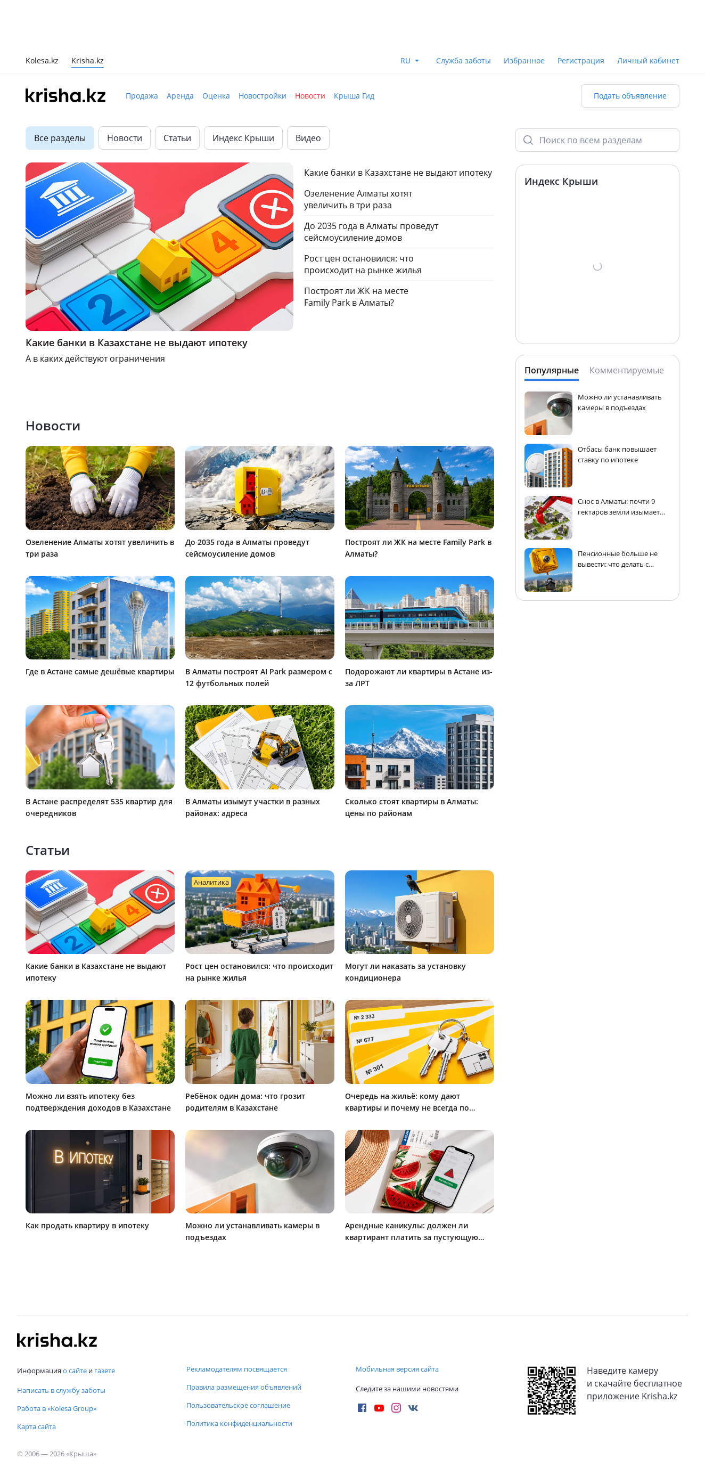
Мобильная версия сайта (397, 1369)
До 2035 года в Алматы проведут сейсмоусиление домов (371, 231)
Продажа (142, 96)
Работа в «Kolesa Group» (56, 1408)
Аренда (180, 96)
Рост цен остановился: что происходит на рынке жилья (363, 264)
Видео (308, 138)
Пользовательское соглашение (238, 1405)
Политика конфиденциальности (239, 1423)
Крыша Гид (354, 96)
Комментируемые (626, 370)
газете (104, 1370)
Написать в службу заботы (61, 1390)
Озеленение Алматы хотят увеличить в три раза (358, 199)
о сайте (75, 1370)
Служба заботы (463, 60)
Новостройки (262, 96)
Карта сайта (36, 1426)
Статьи (177, 138)
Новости (310, 96)
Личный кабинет (648, 60)
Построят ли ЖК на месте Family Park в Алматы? (356, 296)
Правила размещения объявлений (243, 1387)
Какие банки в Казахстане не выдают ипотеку (398, 172)
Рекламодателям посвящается (236, 1369)
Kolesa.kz (42, 61)
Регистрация (581, 60)
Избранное (524, 60)
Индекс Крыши (243, 138)
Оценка (216, 96)
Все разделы (60, 138)
